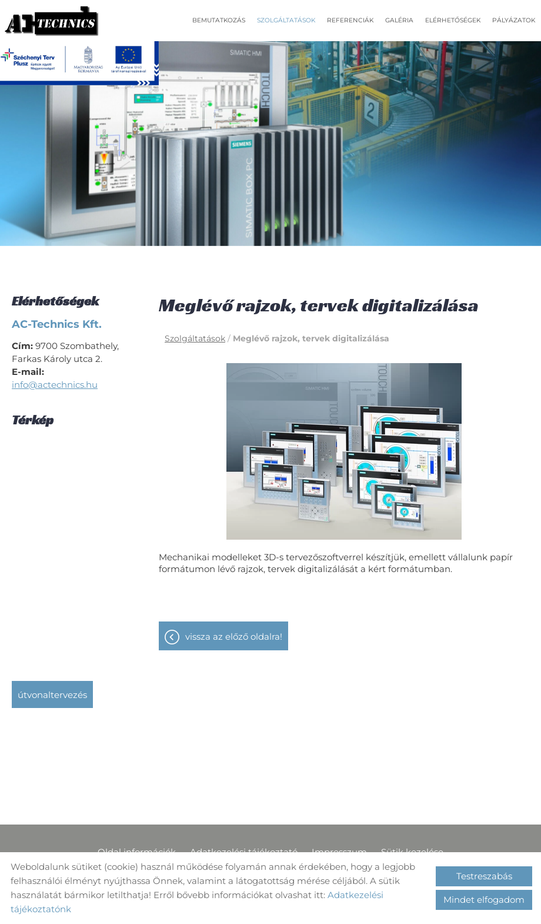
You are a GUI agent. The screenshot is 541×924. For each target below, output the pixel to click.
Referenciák (350, 20)
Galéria (399, 20)
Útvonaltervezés (52, 694)
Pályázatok (513, 20)
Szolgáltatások (286, 20)
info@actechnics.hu (55, 384)
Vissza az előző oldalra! (233, 636)
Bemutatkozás (218, 20)
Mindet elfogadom (484, 899)
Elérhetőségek (452, 20)
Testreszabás (484, 876)
